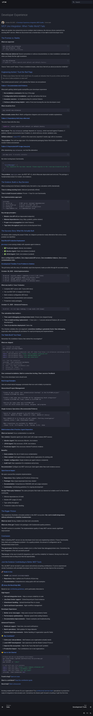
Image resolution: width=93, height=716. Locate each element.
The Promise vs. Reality (10, 38)
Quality (42, 22)
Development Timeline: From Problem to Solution (17, 264)
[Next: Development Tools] (81, 706)
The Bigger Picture (8, 511)
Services (16, 6)
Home (3, 6)
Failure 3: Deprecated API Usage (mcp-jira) (15, 146)
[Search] (82, 2)
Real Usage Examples (8, 381)
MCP (38, 22)
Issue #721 (17, 137)
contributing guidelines (17, 589)
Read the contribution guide (23, 680)
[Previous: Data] (6, 706)
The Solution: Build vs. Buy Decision (15, 182)
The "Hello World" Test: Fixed (11, 335)
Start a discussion (15, 684)
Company (33, 6)
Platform (9, 6)
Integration (33, 22)
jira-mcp (4, 244)
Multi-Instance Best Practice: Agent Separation (17, 429)
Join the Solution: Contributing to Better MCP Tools (21, 562)
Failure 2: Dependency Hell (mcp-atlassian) (15, 118)
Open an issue (15, 676)
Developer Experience (23, 22)
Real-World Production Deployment (13, 241)
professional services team (45, 691)
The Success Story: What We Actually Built (17, 231)
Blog (27, 6)
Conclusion (5, 536)
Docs (22, 6)
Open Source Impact (8, 470)
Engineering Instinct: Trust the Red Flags (16, 72)
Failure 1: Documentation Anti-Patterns (14, 86)
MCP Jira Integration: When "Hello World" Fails (23, 26)
